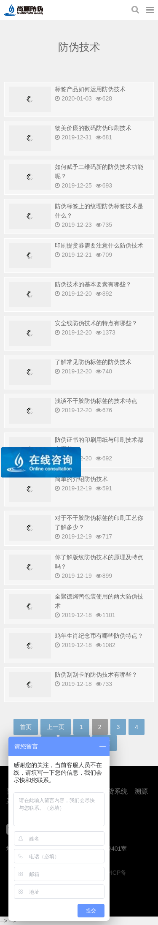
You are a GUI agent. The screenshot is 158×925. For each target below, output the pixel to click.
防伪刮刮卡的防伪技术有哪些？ (96, 674)
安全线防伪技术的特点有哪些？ (96, 323)
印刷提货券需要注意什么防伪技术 (99, 245)
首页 (26, 727)
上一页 (55, 727)
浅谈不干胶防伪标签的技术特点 (96, 400)
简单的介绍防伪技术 (81, 479)
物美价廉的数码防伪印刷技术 (93, 128)
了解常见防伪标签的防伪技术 (93, 362)
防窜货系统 (111, 791)
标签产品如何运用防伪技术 (90, 89)
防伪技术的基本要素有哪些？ (93, 284)
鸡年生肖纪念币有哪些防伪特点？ (99, 635)
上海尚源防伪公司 (23, 10)
